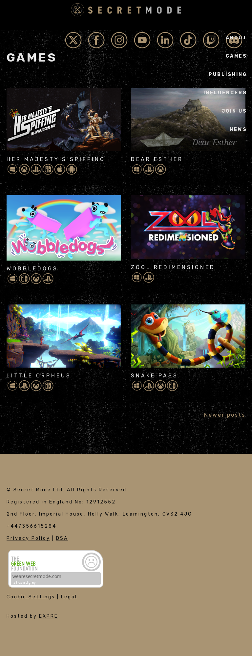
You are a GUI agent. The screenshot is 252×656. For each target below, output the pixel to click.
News (238, 129)
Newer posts (224, 415)
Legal (69, 597)
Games (236, 56)
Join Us (234, 111)
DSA (62, 538)
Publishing (228, 74)
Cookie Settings (31, 597)
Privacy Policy (28, 538)
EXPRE (48, 616)
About (236, 38)
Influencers (225, 93)
